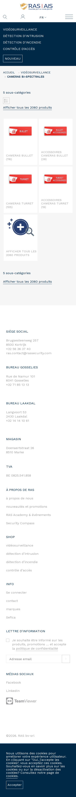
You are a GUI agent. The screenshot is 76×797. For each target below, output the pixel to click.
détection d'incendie (22, 562)
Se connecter (16, 592)
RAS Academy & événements (28, 515)
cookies (12, 776)
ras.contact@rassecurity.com (28, 353)
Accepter (14, 785)
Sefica (11, 617)
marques (13, 609)
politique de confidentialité (37, 648)
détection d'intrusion (22, 554)
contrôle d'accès (19, 570)
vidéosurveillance (19, 545)
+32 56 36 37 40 (18, 349)
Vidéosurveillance (20, 29)
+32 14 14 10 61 (17, 421)
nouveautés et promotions (26, 506)
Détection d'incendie (22, 42)
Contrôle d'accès (19, 49)
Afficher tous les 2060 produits (27, 107)
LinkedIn (13, 691)
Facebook (13, 682)
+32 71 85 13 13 (17, 385)
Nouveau (13, 58)
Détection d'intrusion (23, 36)
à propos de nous (19, 498)
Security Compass (20, 523)
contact (12, 601)
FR (43, 17)
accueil (9, 72)
